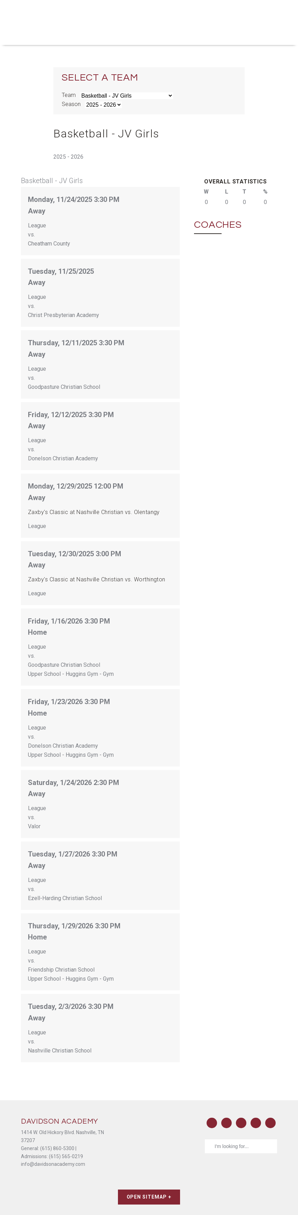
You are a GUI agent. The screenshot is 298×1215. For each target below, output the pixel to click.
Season (71, 104)
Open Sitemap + (149, 1197)
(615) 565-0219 (66, 1156)
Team (69, 95)
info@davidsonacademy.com (53, 1164)
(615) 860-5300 (57, 1148)
